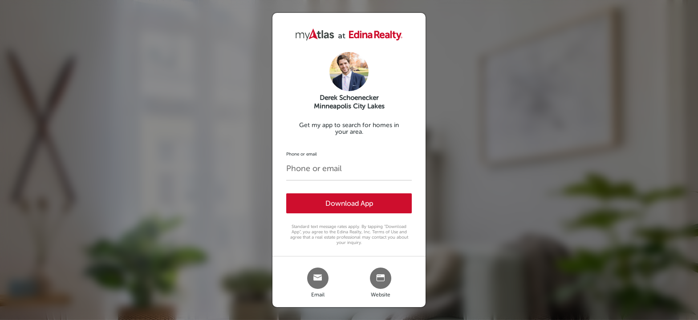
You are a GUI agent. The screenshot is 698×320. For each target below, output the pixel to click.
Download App (349, 203)
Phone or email (301, 154)
